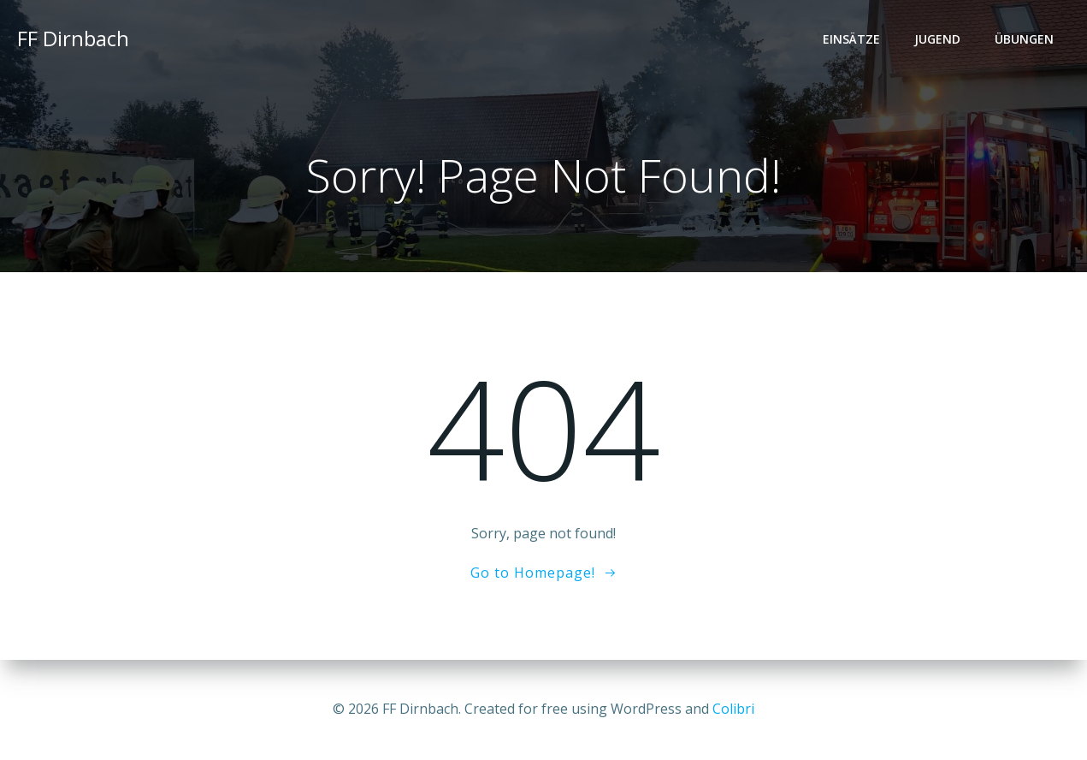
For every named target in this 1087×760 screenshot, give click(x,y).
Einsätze (851, 39)
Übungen (1024, 39)
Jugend (937, 39)
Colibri (733, 708)
